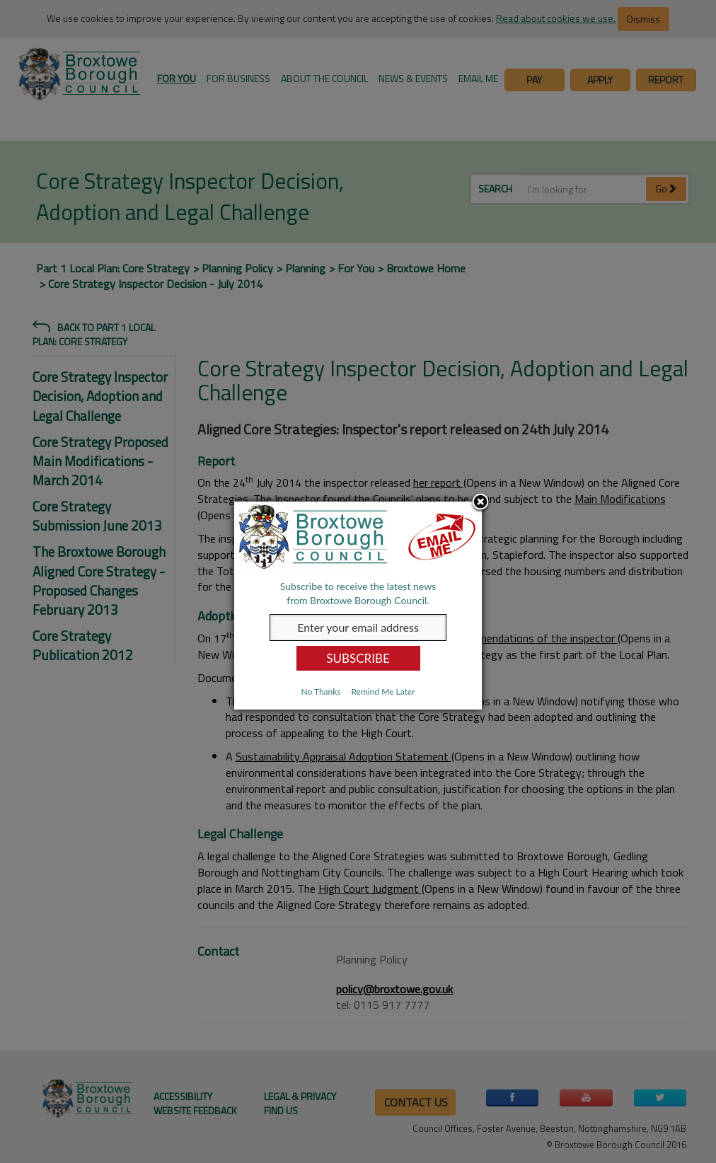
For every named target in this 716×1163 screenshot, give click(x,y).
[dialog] (358, 606)
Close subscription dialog (480, 503)
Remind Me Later (383, 691)
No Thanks (320, 691)
